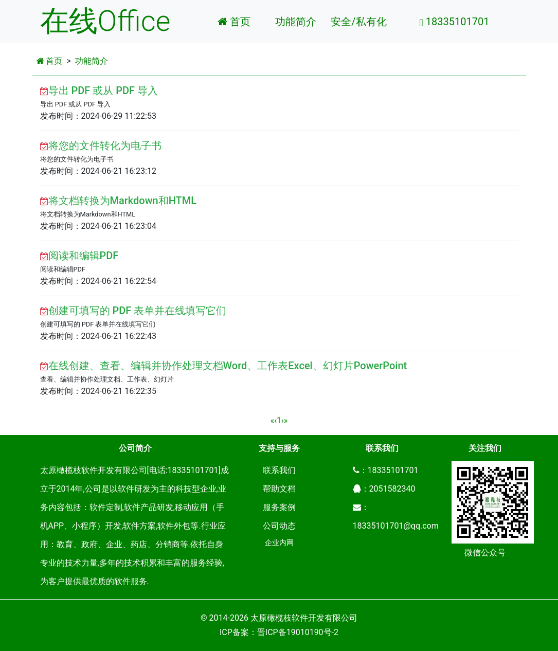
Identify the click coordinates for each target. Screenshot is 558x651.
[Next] (282, 420)
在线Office (105, 21)
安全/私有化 (358, 21)
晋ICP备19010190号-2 (297, 632)
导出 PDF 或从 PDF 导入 (103, 90)
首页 (234, 21)
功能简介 (295, 21)
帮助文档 (279, 489)
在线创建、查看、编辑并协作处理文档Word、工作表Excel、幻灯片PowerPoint (227, 365)
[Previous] (273, 420)
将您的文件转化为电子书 (104, 145)
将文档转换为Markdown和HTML (122, 200)
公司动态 (279, 526)
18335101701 (455, 21)
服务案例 (279, 507)
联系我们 (279, 470)
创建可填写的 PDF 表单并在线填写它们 (137, 310)
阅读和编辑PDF (83, 255)
